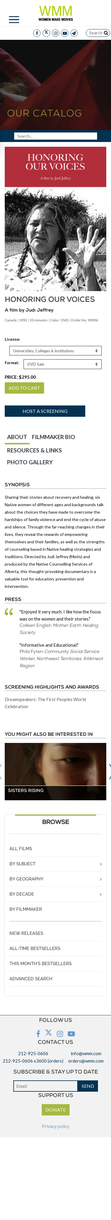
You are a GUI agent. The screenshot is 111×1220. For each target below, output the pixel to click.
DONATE (56, 1109)
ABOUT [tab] (17, 436)
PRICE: (20, 377)
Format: (12, 362)
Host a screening (44, 411)
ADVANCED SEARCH (30, 978)
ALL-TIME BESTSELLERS (34, 948)
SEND (88, 1086)
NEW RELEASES (26, 933)
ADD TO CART (24, 388)
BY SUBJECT (22, 864)
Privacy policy (56, 1126)
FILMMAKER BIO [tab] (53, 436)
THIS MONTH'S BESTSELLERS (40, 963)
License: (12, 339)
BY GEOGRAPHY (26, 879)
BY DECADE (21, 894)
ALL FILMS (20, 848)
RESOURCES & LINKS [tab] (34, 450)
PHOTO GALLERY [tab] (30, 462)
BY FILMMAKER (25, 909)
